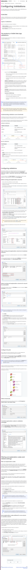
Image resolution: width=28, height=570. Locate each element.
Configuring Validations (18, 3)
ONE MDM (2, 3)
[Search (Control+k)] (19, 1)
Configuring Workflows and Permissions (7, 567)
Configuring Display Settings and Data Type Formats (21, 568)
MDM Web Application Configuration (9, 3)
